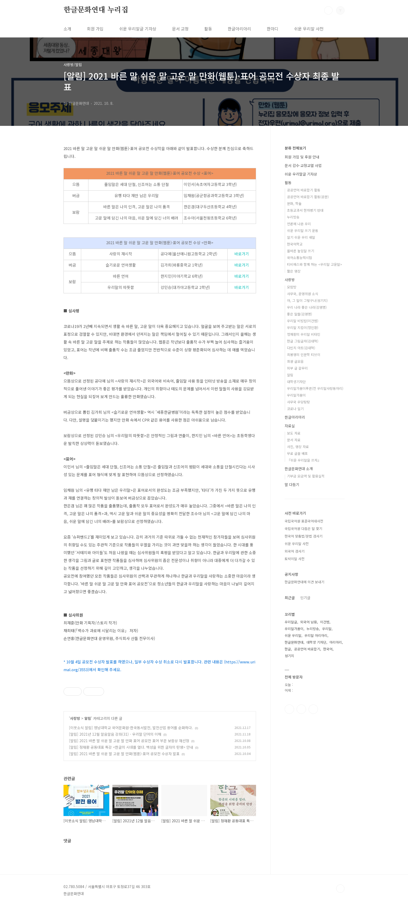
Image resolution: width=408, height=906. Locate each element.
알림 (87, 718)
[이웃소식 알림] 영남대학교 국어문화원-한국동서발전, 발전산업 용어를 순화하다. (131, 727)
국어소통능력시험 (299, 257)
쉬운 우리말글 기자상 (137, 28)
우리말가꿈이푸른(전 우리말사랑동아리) (315, 388)
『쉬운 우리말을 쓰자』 (304, 460)
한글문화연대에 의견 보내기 (304, 581)
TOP (340, 888)
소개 (67, 28)
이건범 (324, 621)
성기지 (289, 655)
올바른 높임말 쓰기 (300, 250)
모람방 (291, 286)
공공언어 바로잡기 (307, 648)
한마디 (272, 28)
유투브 (313, 709)
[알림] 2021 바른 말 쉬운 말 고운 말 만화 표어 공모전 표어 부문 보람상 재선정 (129, 740)
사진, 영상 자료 (298, 446)
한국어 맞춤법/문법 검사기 (303, 536)
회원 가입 (95, 28)
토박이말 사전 (294, 558)
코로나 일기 (295, 408)
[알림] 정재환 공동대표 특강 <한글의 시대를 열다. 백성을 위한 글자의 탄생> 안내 (131, 747)
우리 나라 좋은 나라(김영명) (307, 307)
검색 (328, 10)
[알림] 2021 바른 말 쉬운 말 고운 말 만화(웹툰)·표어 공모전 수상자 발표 (124, 753)
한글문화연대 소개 (299, 468)
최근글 (290, 597)
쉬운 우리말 (293, 635)
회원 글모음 (295, 361)
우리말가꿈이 (296, 395)
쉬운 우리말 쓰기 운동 (302, 230)
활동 (208, 28)
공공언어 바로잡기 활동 (303, 189)
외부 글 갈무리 (297, 368)
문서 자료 (294, 439)
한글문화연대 (294, 642)
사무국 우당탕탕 (298, 401)
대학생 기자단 (316, 642)
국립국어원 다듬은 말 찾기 (303, 528)
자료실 (290, 425)
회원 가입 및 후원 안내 (302, 156)
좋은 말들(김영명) (299, 314)
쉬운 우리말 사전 (308, 28)
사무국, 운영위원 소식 (302, 293)
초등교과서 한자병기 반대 (305, 210)
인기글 (305, 597)
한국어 (328, 648)
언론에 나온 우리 (299, 223)
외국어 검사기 (294, 551)
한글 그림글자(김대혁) (302, 341)
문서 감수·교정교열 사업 (303, 165)
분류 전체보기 (295, 148)
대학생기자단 (296, 381)
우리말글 (291, 621)
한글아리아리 (239, 28)
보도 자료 (294, 433)
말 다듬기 (292, 484)
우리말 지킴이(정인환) (302, 327)
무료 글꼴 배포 (297, 453)
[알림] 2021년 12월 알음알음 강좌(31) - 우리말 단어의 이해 (115, 734)
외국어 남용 (308, 621)
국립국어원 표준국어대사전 (304, 521)
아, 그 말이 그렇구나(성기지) (307, 300)
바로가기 (241, 253)
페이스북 (289, 709)
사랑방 (75, 718)
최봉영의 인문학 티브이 (303, 354)
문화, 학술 (294, 203)
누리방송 (293, 217)
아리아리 (335, 642)
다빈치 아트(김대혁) (301, 347)
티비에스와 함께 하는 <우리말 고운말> (314, 264)
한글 (288, 648)
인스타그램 (301, 709)
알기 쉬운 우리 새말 (301, 237)
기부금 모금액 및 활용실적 (305, 476)
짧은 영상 (294, 271)
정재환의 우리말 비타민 (303, 334)
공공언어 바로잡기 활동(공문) (308, 196)
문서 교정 (180, 28)
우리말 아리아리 (315, 635)
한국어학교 (295, 244)
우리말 (327, 628)
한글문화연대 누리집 (95, 10)
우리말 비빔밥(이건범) (302, 320)
